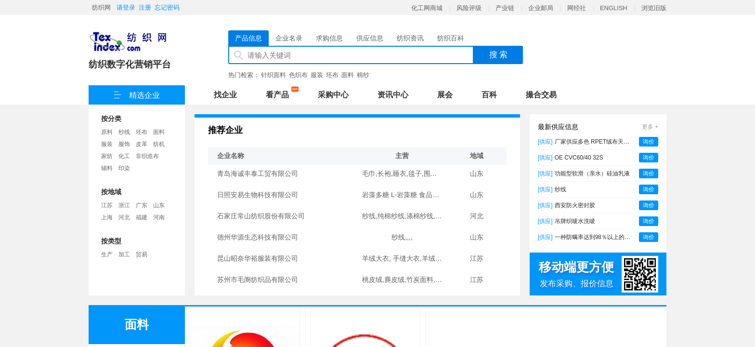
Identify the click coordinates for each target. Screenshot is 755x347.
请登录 (126, 7)
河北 (124, 217)
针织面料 (273, 75)
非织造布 (147, 156)
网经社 (576, 8)
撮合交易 (541, 95)
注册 (145, 7)
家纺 (107, 156)
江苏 (107, 205)
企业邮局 (540, 8)
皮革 (141, 144)
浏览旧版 (653, 8)
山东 (159, 205)
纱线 (124, 132)
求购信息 (329, 38)
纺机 (159, 144)
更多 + (650, 126)
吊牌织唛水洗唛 (575, 221)
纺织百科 (450, 38)
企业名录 (288, 38)
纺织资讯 (410, 38)
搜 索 (498, 54)
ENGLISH (613, 8)
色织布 (298, 75)
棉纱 (363, 75)
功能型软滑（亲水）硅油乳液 (592, 173)
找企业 (225, 95)
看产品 (280, 93)
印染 (124, 168)
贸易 (141, 254)
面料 (347, 75)
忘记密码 (167, 7)
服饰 (124, 144)
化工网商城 (427, 8)
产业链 (504, 8)
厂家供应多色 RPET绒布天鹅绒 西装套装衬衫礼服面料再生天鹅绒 (594, 141)
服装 (317, 75)
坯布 (332, 75)
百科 (489, 95)
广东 (141, 205)
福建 (141, 217)
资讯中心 (393, 95)
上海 (107, 217)
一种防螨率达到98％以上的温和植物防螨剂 (594, 237)
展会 (445, 95)
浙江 (124, 205)
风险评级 (469, 8)
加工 (124, 254)
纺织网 (101, 7)
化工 (124, 156)
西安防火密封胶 (575, 205)
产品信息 (248, 38)
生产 (107, 254)
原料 (107, 132)
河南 (159, 217)
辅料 (107, 168)
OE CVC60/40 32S (579, 157)
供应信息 (369, 38)
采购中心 (333, 95)
